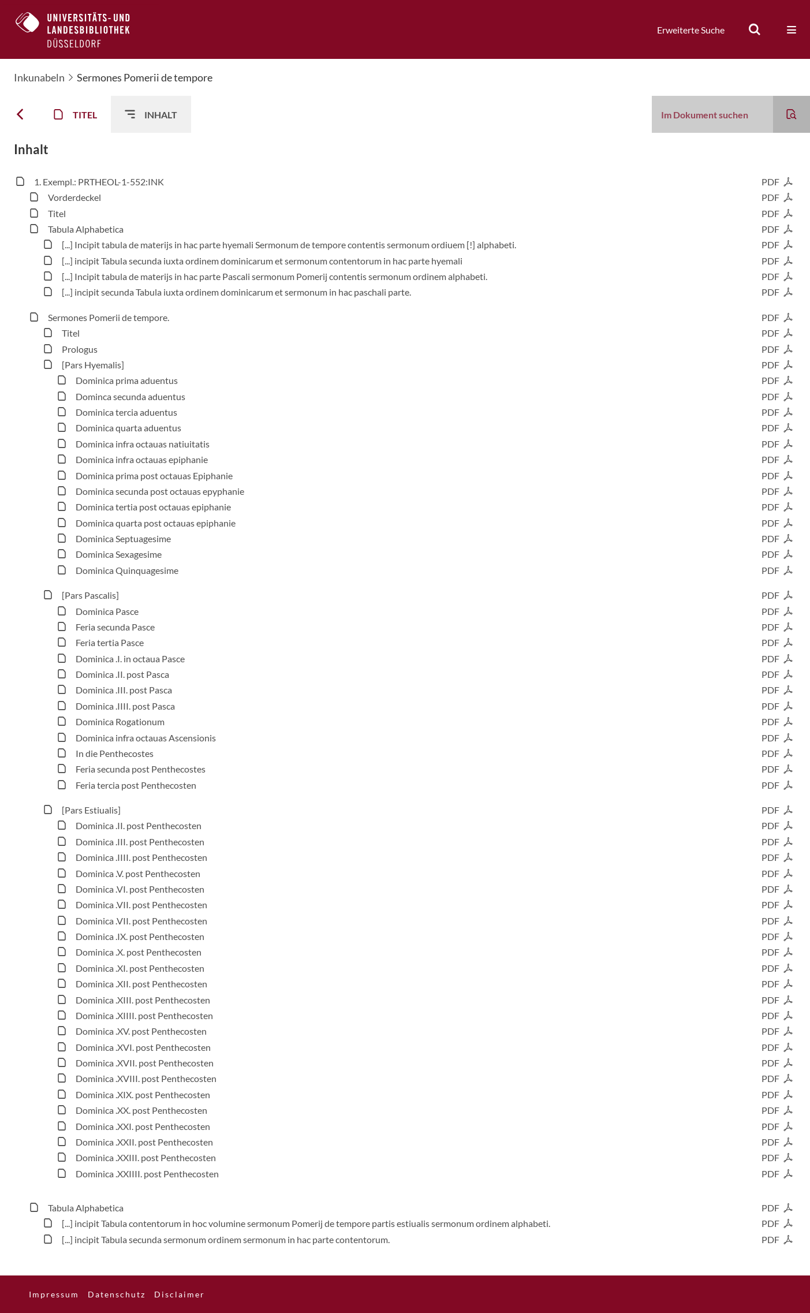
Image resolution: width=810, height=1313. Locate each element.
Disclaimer (179, 1294)
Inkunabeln (39, 77)
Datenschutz (116, 1294)
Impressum (54, 1294)
